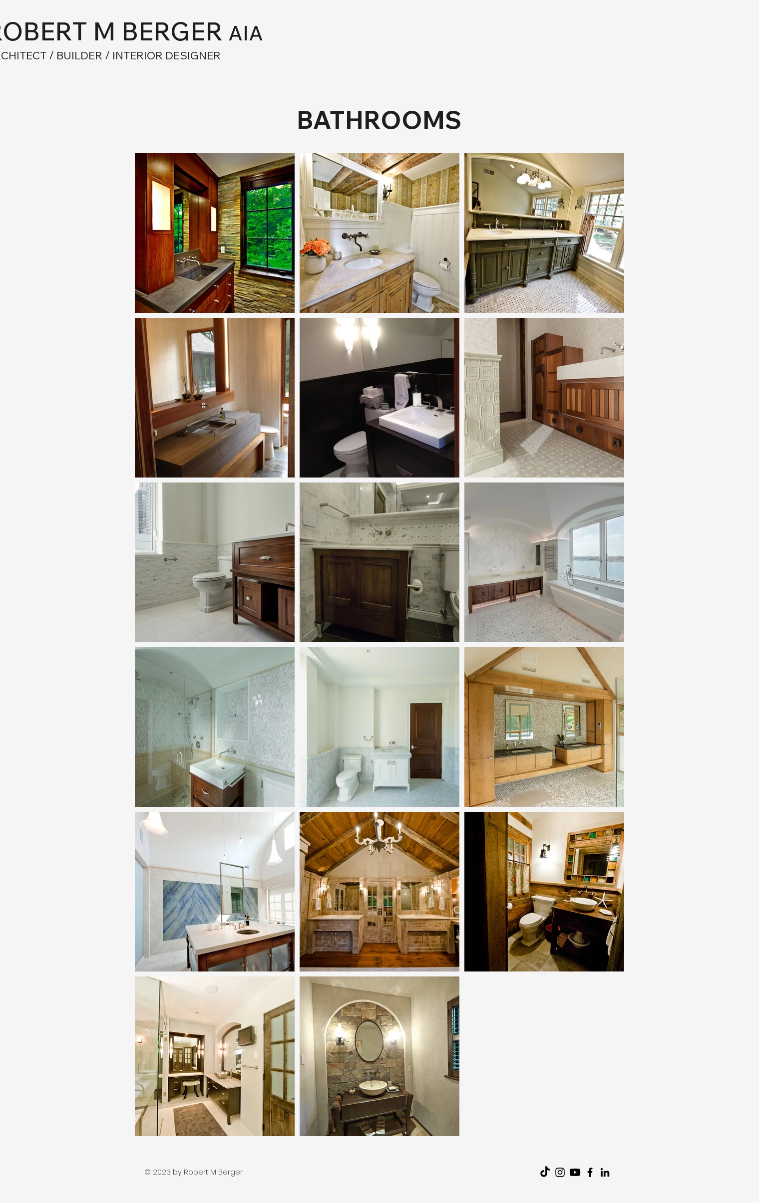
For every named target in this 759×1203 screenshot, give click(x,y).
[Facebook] (590, 1172)
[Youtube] (575, 1172)
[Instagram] (560, 1172)
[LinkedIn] (605, 1172)
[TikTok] (545, 1172)
